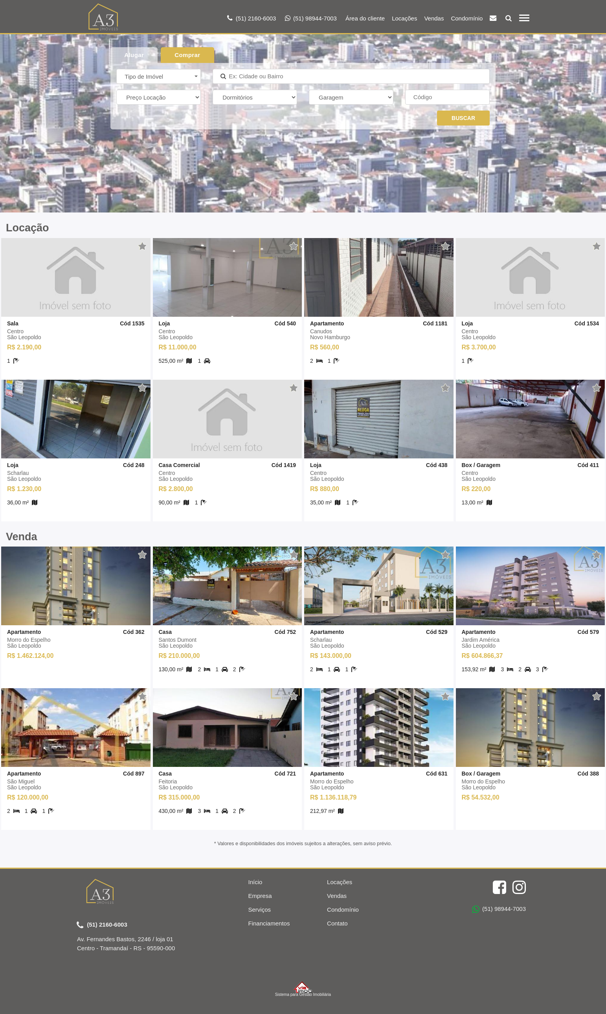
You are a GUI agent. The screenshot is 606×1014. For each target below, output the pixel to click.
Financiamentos (269, 923)
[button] (161, 76)
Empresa (260, 895)
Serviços (259, 909)
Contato (337, 923)
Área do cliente (365, 18)
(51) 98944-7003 (499, 909)
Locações (404, 18)
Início (255, 882)
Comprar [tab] (187, 55)
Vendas (434, 18)
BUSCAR (463, 118)
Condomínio (467, 18)
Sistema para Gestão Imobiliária (303, 989)
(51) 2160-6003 (102, 925)
